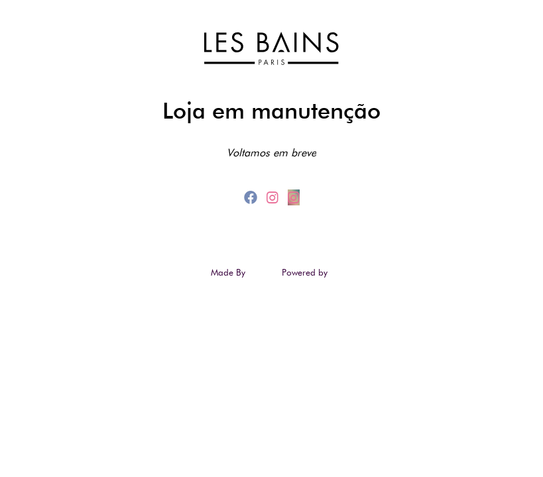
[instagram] (274, 197)
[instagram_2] (294, 197)
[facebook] (252, 197)
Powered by (306, 272)
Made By (229, 272)
